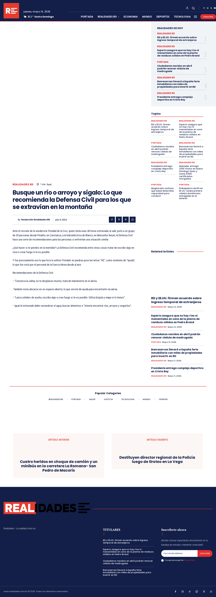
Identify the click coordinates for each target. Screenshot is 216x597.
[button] (193, 8)
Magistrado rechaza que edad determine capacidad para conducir (162, 192)
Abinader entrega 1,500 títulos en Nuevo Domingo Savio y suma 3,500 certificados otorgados (191, 172)
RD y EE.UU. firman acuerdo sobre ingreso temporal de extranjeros (177, 39)
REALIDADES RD (23, 184)
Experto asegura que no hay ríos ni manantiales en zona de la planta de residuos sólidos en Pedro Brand (178, 53)
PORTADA (162, 62)
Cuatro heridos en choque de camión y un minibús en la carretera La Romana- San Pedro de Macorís (59, 466)
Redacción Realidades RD (35, 219)
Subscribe (205, 553)
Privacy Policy (189, 560)
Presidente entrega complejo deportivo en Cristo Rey (175, 98)
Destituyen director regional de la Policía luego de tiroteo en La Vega (157, 459)
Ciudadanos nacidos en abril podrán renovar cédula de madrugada (174, 68)
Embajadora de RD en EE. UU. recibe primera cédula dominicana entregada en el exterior (191, 193)
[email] (179, 553)
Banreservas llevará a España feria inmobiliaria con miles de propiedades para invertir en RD (178, 84)
